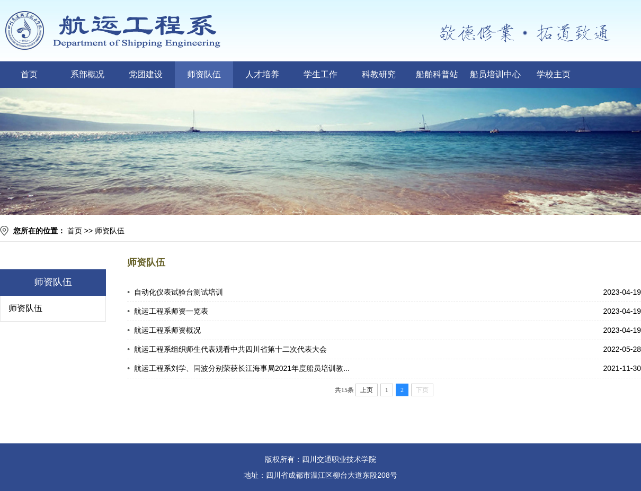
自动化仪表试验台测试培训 (178, 292)
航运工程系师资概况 (167, 330)
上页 (366, 390)
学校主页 (554, 74)
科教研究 (379, 74)
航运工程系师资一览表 (171, 311)
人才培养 (262, 74)
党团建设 (146, 74)
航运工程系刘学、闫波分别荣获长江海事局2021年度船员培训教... (242, 368)
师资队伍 (204, 74)
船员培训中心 (495, 74)
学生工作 (320, 74)
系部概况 (87, 74)
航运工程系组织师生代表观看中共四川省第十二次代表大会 (230, 349)
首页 (29, 74)
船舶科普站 (437, 74)
